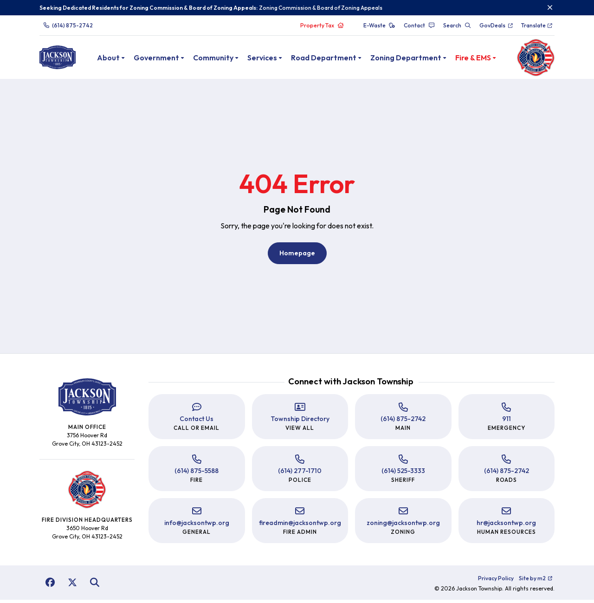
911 (506, 422)
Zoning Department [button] (416, 59)
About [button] (119, 59)
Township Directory (300, 422)
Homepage (297, 256)
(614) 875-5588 (196, 474)
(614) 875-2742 (68, 25)
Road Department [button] (334, 59)
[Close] (550, 7)
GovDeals (496, 25)
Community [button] (224, 59)
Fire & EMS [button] (484, 59)
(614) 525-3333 (403, 474)
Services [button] (273, 59)
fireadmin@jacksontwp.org (300, 526)
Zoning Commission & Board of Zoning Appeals (320, 7)
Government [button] (167, 59)
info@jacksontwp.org (196, 526)
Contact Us (196, 422)
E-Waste (379, 25)
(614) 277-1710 (300, 474)
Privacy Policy (496, 581)
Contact (419, 25)
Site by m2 (536, 581)
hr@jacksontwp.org (506, 526)
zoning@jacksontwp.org (403, 526)
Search (457, 25)
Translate (537, 25)
